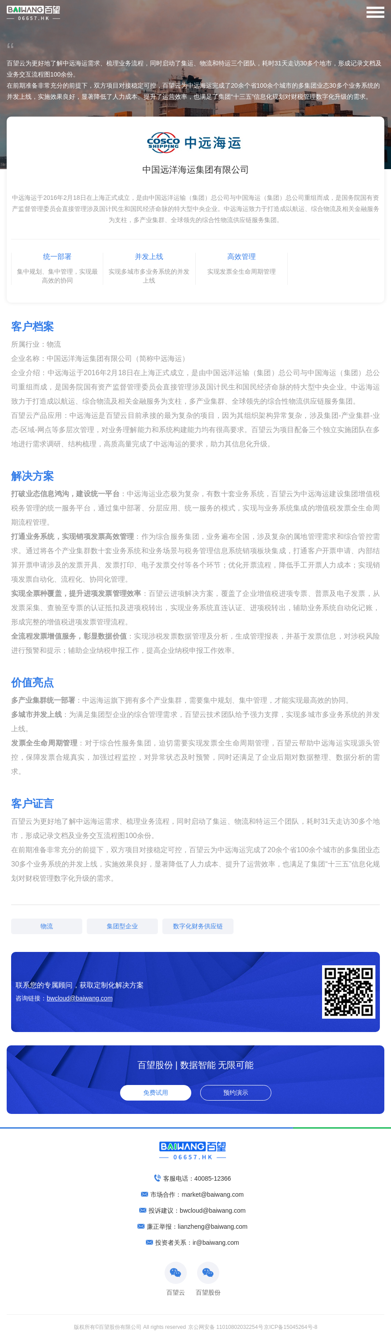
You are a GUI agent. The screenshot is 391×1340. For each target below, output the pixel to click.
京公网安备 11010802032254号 (225, 1327)
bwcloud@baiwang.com (80, 998)
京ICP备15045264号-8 (291, 1327)
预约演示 (235, 1092)
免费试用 (155, 1092)
